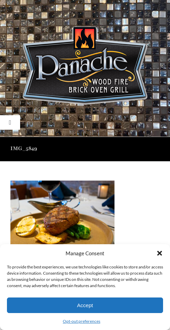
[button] (159, 253)
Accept (85, 305)
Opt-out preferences (81, 321)
